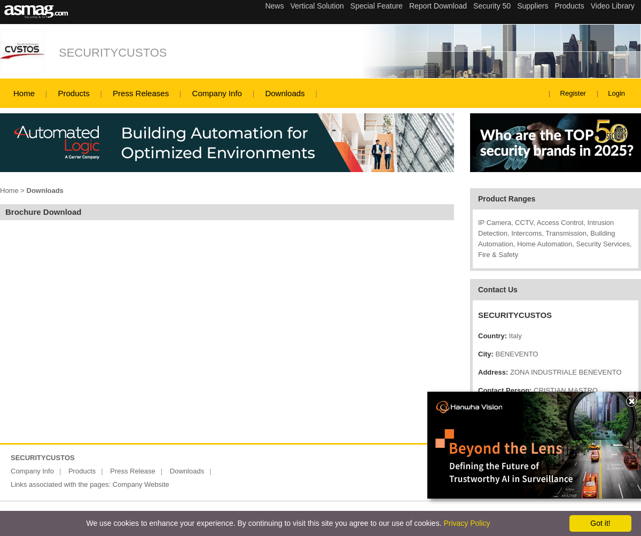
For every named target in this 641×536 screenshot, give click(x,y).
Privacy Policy (466, 523)
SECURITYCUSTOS (113, 52)
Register (573, 93)
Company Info (217, 93)
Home (24, 93)
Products (73, 93)
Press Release (132, 471)
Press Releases (141, 93)
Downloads (284, 93)
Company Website (141, 484)
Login (616, 93)
